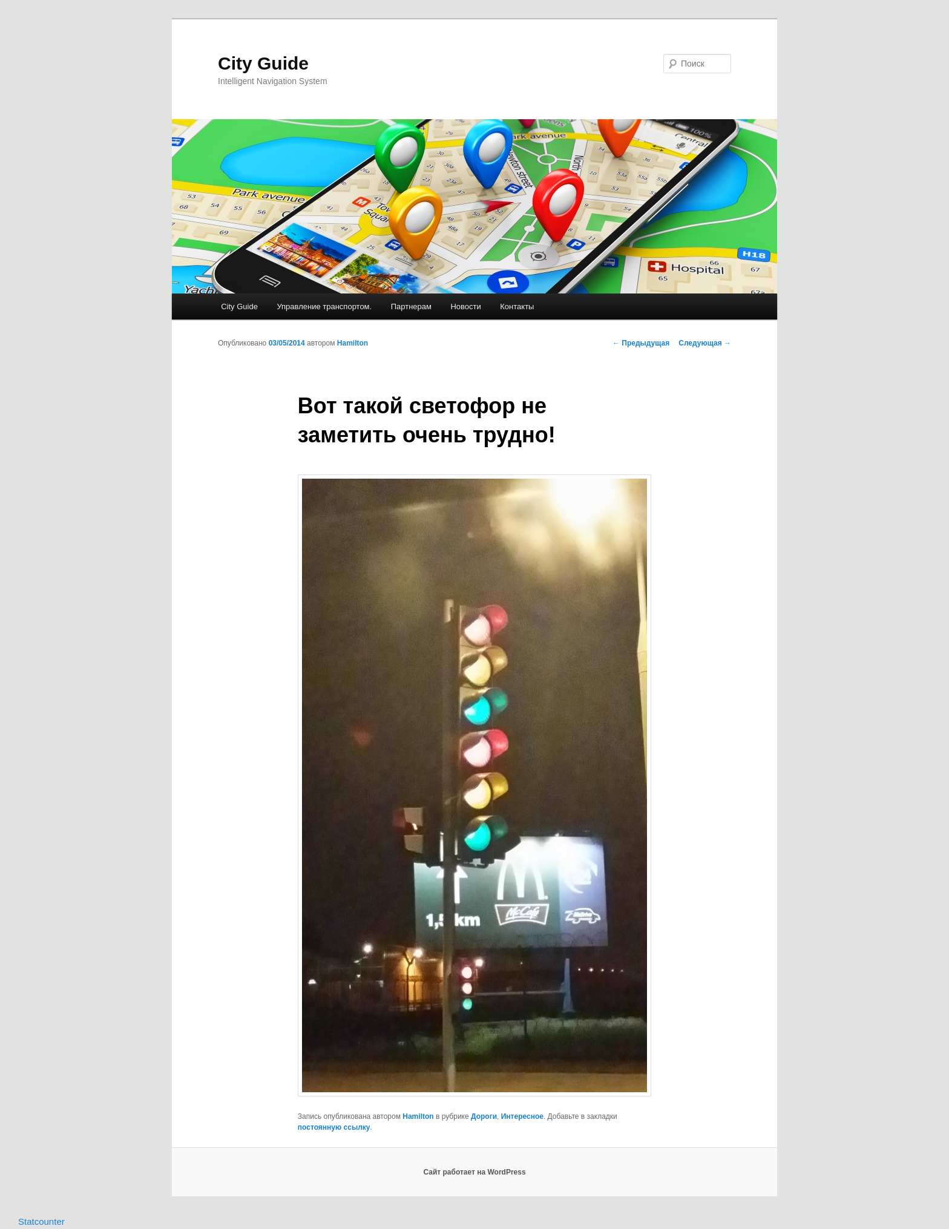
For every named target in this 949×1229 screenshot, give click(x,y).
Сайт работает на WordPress (474, 1172)
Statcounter (41, 1221)
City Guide (263, 63)
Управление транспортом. (324, 306)
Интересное (522, 1116)
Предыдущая (640, 343)
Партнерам (411, 306)
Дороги (484, 1116)
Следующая (704, 343)
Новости (465, 306)
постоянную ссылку (334, 1127)
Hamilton (352, 343)
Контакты (517, 306)
